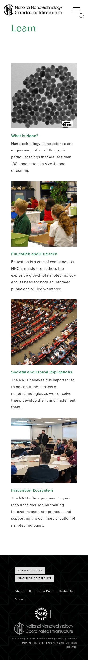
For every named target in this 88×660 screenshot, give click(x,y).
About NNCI (23, 590)
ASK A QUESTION (30, 570)
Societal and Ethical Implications (41, 372)
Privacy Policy (45, 590)
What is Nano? (24, 135)
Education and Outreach (34, 254)
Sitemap (20, 599)
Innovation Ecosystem (32, 490)
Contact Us (66, 590)
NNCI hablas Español (35, 578)
